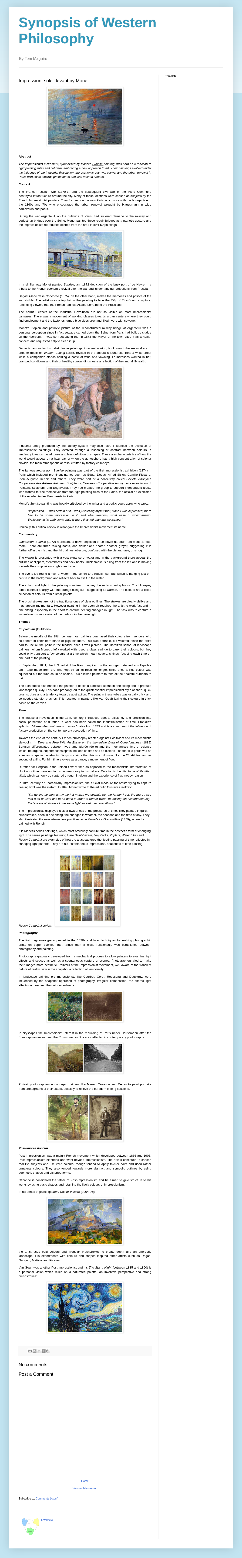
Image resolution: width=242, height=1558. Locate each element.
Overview (47, 1520)
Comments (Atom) (47, 1498)
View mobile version (85, 1488)
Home (85, 1481)
